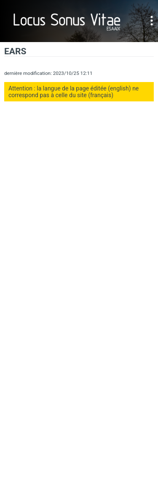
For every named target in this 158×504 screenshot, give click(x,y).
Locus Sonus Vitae (67, 21)
